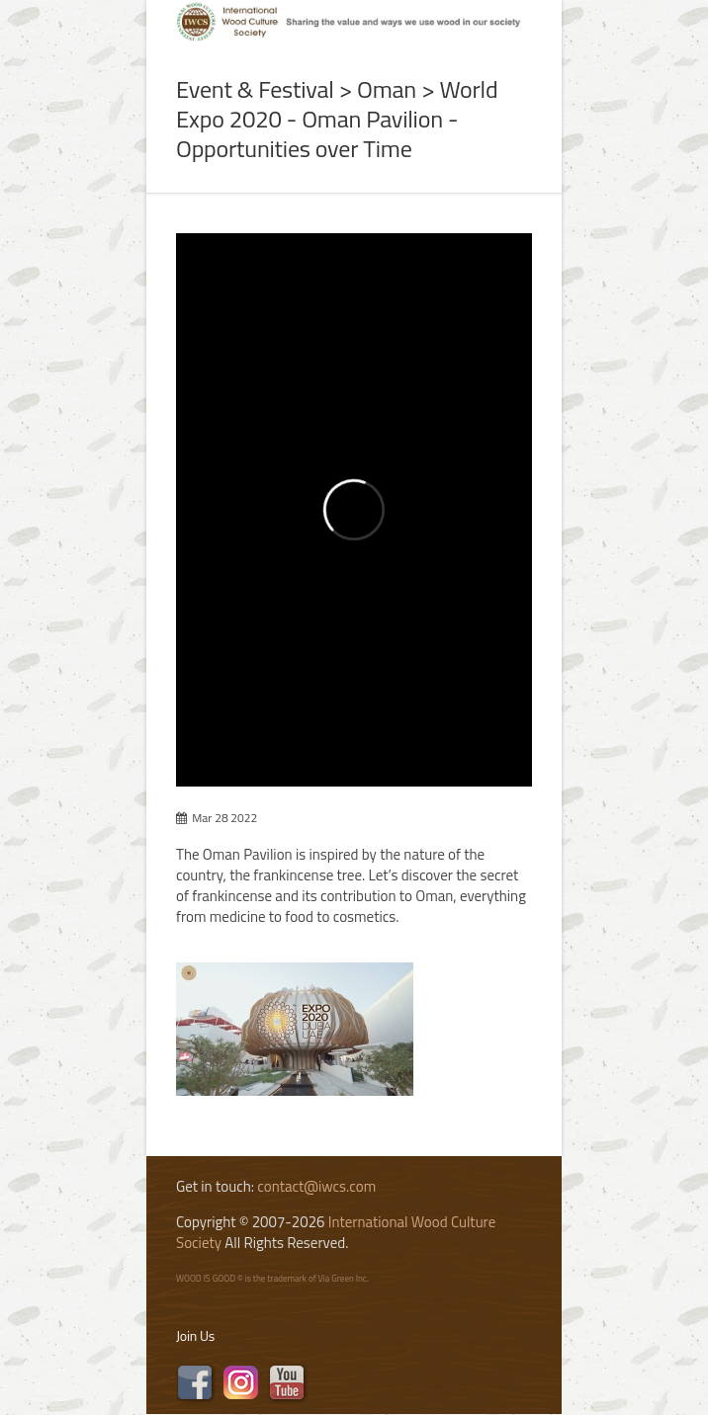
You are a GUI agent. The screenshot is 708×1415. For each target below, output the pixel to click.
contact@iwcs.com (316, 1186)
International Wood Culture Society (335, 1232)
